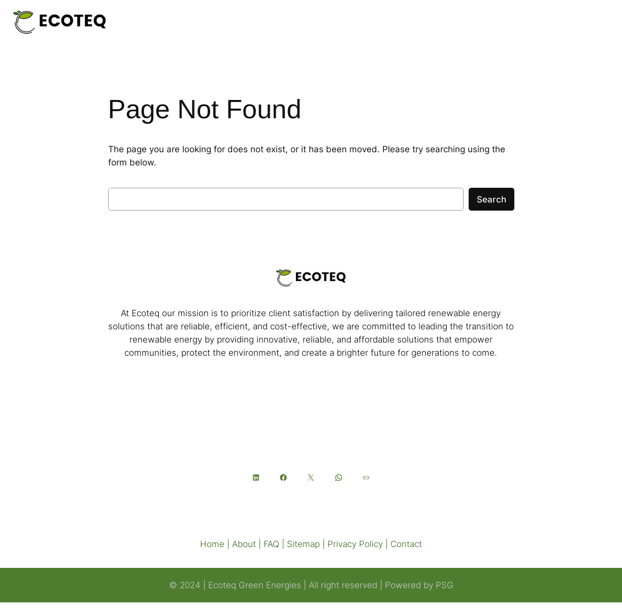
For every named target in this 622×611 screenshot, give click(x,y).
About (244, 544)
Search (491, 199)
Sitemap (303, 544)
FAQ (271, 544)
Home (212, 544)
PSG (444, 585)
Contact (406, 544)
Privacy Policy (355, 544)
